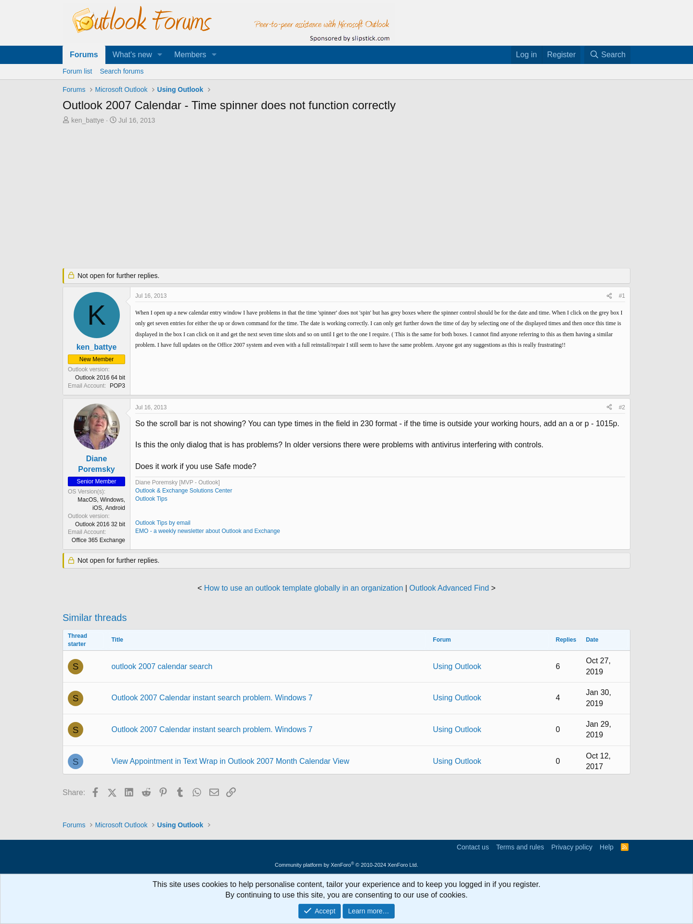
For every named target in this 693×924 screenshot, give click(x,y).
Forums (84, 55)
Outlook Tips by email (163, 522)
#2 (622, 407)
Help (607, 847)
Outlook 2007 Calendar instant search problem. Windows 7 (211, 698)
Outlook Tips (151, 498)
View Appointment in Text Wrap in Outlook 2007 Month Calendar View (230, 761)
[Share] (609, 296)
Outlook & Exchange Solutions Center (183, 490)
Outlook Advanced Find (449, 588)
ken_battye (87, 120)
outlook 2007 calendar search (161, 666)
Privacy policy (571, 847)
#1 (622, 295)
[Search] (607, 55)
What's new (132, 55)
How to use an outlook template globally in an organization (303, 588)
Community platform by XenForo (346, 865)
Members (190, 55)
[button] (160, 55)
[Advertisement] (296, 197)
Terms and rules (520, 847)
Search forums (121, 71)
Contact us (473, 847)
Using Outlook (457, 666)
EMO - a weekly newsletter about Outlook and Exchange (207, 531)
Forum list (77, 71)
